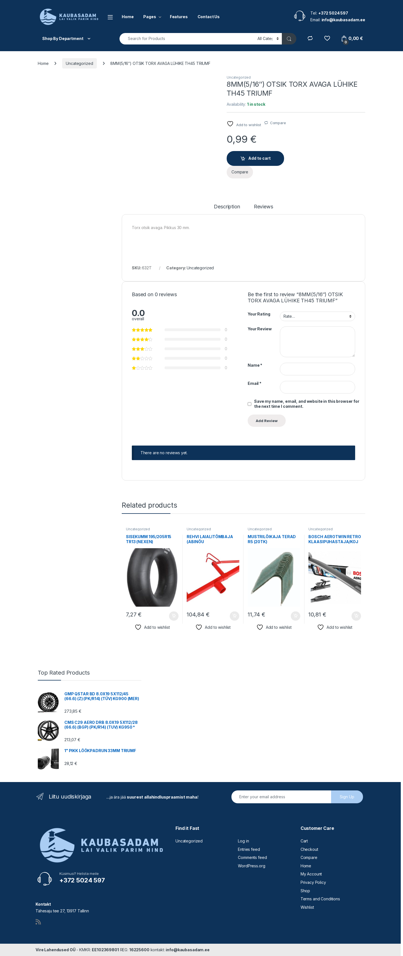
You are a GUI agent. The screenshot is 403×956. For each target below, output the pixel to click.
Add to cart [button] (174, 616)
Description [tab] (227, 206)
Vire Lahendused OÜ (55, 949)
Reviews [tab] (263, 206)
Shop (305, 890)
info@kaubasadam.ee (187, 949)
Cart (304, 841)
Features (179, 16)
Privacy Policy (313, 882)
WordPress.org (251, 865)
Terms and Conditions (320, 898)
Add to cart (259, 158)
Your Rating (259, 314)
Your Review (259, 328)
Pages (149, 16)
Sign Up (347, 796)
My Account (311, 874)
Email (254, 383)
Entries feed (249, 849)
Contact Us (209, 16)
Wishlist (307, 907)
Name (255, 365)
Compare (278, 123)
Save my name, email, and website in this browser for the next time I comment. (306, 404)
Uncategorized (79, 63)
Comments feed (252, 857)
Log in (243, 841)
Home (127, 16)
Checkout (309, 849)
